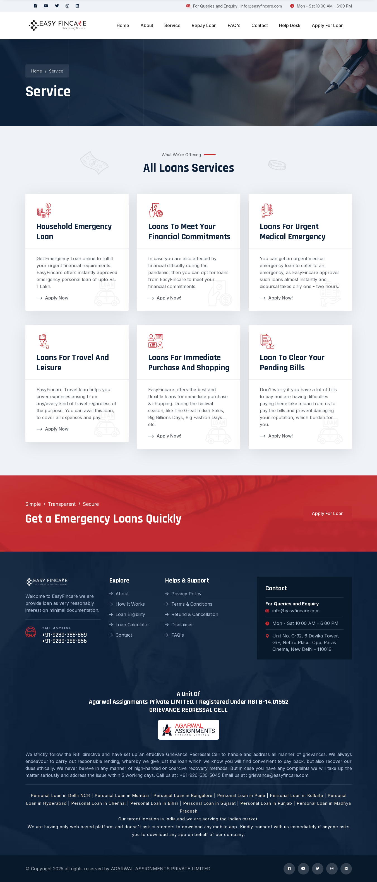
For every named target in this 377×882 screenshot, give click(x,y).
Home (123, 25)
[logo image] (57, 25)
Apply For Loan (328, 25)
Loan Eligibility (127, 614)
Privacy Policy (183, 593)
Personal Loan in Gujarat (209, 803)
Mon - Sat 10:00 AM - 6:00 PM (321, 6)
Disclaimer (179, 624)
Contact (259, 25)
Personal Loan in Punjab (266, 803)
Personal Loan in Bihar (154, 803)
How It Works (127, 604)
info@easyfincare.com (292, 610)
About (146, 25)
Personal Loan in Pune (241, 795)
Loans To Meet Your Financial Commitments (189, 231)
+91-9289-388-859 (64, 635)
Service (172, 25)
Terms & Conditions (188, 604)
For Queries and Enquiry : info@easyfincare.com (234, 6)
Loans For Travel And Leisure (73, 362)
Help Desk (290, 25)
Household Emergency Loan (74, 231)
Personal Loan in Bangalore (183, 795)
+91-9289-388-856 (64, 641)
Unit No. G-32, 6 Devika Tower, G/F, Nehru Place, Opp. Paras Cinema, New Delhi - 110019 (302, 642)
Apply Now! (53, 298)
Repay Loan (204, 25)
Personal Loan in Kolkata (296, 795)
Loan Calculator (129, 624)
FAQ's (234, 25)
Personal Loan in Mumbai (122, 795)
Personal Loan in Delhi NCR (60, 795)
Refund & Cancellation (191, 614)
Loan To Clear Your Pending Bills (292, 362)
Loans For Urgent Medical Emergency (292, 231)
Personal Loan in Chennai (98, 803)
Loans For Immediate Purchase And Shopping (188, 362)
